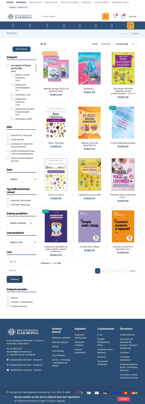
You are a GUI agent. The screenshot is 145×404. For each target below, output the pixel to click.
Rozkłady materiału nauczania (114, 25)
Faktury (55, 346)
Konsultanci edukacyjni (102, 363)
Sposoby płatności (60, 342)
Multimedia (35, 2)
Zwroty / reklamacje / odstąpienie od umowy (61, 363)
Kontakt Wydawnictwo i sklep (103, 342)
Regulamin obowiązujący (81, 336)
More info (61, 401)
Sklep (10, 2)
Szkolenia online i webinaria (105, 351)
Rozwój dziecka (49, 25)
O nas (99, 335)
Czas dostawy (58, 351)
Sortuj (94, 44)
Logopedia (32, 25)
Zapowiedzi (51, 2)
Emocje (65, 25)
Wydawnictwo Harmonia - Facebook (25, 360)
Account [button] (132, 16)
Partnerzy (101, 357)
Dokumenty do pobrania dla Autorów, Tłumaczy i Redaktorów (129, 343)
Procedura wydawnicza (125, 358)
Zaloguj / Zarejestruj (18, 7)
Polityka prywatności (80, 351)
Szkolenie (124, 352)
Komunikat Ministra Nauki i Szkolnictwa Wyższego (128, 367)
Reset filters (21, 49)
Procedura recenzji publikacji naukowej (129, 376)
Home (122, 33)
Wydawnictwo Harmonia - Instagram (26, 365)
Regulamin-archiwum (80, 343)
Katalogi (86, 2)
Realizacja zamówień (61, 338)
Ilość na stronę (122, 44)
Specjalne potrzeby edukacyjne (15, 25)
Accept (123, 399)
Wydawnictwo (120, 2)
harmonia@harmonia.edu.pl (19, 352)
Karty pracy (81, 25)
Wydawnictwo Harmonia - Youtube (26, 370)
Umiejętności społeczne (97, 25)
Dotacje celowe (69, 2)
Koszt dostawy (58, 355)
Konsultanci (102, 2)
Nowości (21, 2)
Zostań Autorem (127, 335)
